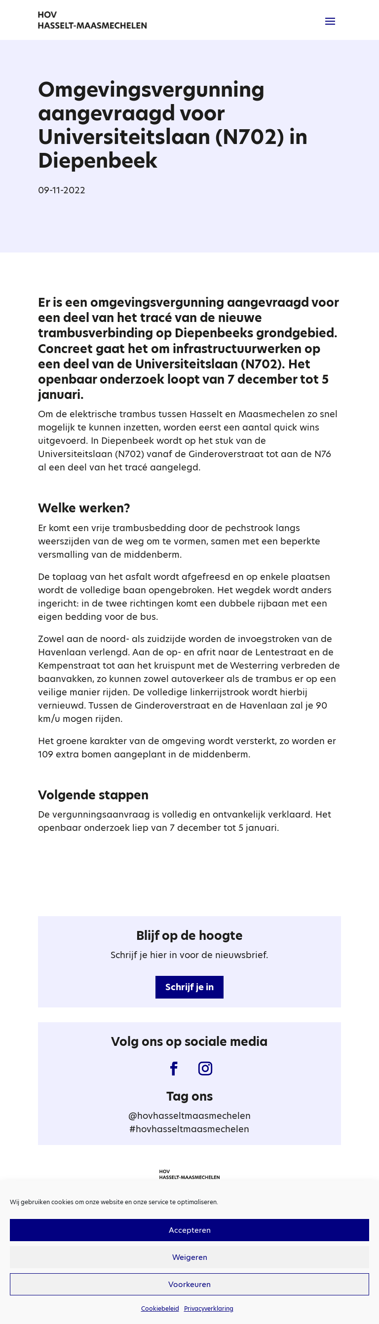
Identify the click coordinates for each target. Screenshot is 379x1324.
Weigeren (189, 1257)
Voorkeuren (189, 1284)
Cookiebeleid (160, 1308)
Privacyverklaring (208, 1308)
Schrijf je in (189, 987)
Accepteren (190, 1230)
